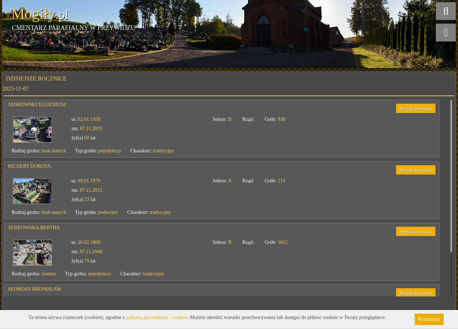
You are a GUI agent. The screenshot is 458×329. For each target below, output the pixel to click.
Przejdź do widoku (416, 108)
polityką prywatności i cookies (156, 317)
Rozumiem (429, 319)
